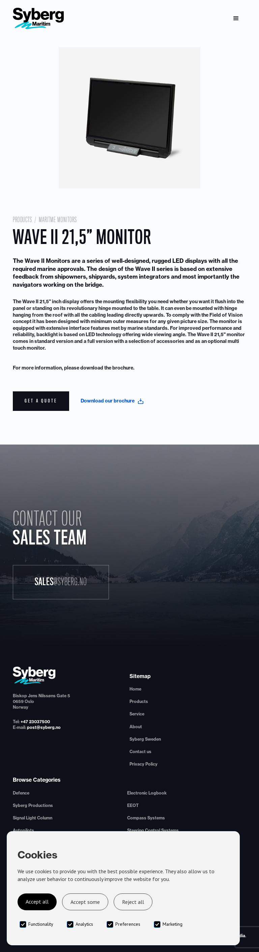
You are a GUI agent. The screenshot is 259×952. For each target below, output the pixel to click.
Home (135, 689)
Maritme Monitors (58, 220)
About (136, 726)
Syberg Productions (33, 805)
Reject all (133, 901)
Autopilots (23, 830)
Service (137, 713)
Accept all (37, 901)
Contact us (140, 751)
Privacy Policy (143, 764)
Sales (61, 582)
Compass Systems (146, 817)
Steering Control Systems (153, 830)
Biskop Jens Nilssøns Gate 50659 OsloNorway (41, 701)
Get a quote (41, 400)
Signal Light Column (32, 817)
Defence (21, 793)
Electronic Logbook (147, 793)
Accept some (85, 901)
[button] (236, 18)
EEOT (133, 805)
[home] (38, 18)
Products (22, 220)
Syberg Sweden (145, 739)
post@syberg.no (44, 727)
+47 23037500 (35, 721)
